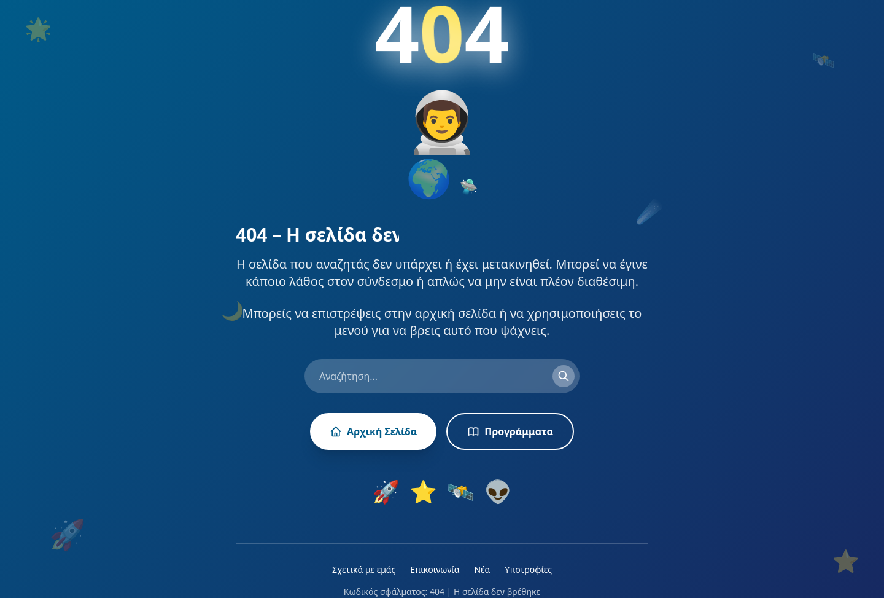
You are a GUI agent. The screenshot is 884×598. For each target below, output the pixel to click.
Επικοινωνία (434, 569)
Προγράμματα (510, 431)
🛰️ (461, 491)
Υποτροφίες (528, 569)
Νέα (482, 569)
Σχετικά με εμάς (363, 569)
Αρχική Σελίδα (373, 431)
